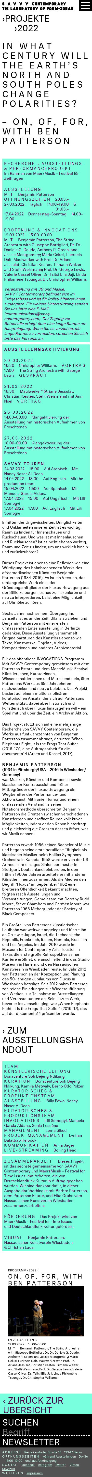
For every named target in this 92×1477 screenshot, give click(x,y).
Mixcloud (8, 1468)
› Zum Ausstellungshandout (43, 1038)
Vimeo (74, 1464)
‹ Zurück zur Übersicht (33, 1403)
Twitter (60, 1464)
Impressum (34, 1472)
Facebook (28, 1464)
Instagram (45, 1464)
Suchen (20, 1421)
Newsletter (31, 1440)
